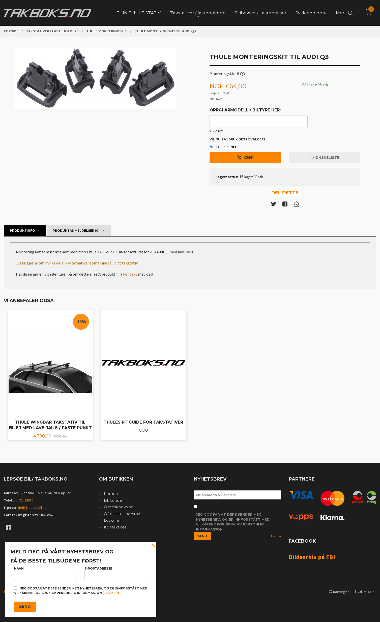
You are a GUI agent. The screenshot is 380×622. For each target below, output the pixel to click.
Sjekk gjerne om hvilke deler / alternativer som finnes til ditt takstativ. (77, 262)
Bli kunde (113, 500)
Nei (233, 147)
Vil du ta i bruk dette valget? (238, 139)
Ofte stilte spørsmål (122, 513)
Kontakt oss (115, 527)
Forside (111, 493)
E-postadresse (115, 573)
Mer (340, 12)
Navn (45, 573)
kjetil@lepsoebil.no (31, 507)
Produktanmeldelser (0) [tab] (76, 230)
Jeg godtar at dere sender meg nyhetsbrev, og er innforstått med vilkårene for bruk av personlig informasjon (233, 521)
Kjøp (245, 157)
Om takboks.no (118, 507)
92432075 (26, 500)
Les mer (276, 536)
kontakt (130, 274)
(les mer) (111, 593)
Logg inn (112, 520)
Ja (218, 147)
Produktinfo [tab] (22, 230)
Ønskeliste (324, 157)
